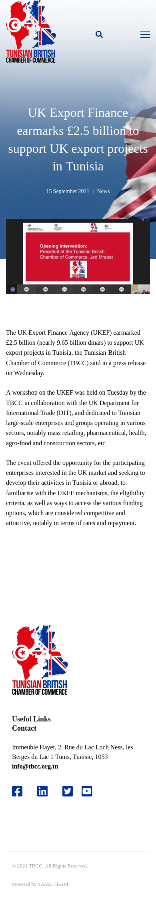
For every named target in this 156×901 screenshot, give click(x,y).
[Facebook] (17, 791)
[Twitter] (67, 791)
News (103, 191)
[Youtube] (90, 791)
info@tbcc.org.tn (35, 766)
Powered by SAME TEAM (40, 884)
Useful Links (31, 719)
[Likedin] (42, 791)
